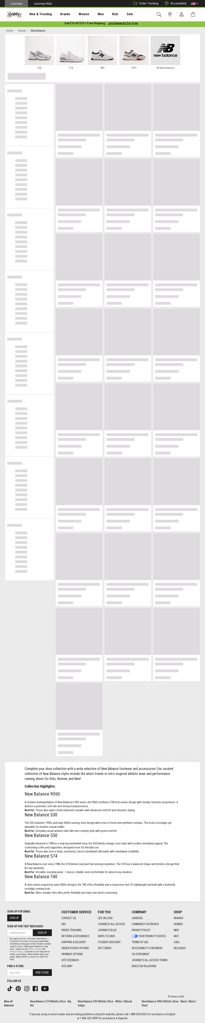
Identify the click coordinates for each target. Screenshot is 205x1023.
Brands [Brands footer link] (178, 918)
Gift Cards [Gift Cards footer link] (105, 948)
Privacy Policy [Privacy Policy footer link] (141, 930)
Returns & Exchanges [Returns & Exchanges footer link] (75, 936)
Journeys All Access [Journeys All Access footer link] (111, 924)
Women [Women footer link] (178, 924)
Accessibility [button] (175, 3)
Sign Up (14, 917)
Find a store (15, 966)
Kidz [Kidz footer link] (176, 936)
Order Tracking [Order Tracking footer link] (71, 930)
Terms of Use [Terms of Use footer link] (140, 942)
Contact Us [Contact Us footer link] (68, 918)
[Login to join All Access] (84, 24)
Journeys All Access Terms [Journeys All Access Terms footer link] (150, 960)
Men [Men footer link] (176, 930)
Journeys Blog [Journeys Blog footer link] (107, 930)
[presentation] (37, 14)
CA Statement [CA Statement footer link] (140, 954)
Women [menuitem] (75, 14)
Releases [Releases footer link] (180, 948)
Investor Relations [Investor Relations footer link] (144, 966)
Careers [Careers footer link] (137, 918)
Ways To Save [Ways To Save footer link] (106, 936)
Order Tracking (144, 3)
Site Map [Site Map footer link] (66, 966)
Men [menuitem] (90, 14)
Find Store (42, 972)
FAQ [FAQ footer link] (63, 924)
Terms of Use (34, 949)
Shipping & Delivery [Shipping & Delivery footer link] (73, 942)
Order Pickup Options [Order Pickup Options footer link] (75, 948)
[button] (194, 3)
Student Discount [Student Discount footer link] (109, 942)
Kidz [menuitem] (103, 14)
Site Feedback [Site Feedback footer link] (70, 960)
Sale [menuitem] (116, 14)
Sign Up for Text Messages (25, 926)
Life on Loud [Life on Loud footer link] (105, 918)
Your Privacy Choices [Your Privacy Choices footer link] (149, 936)
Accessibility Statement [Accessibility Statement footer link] (147, 948)
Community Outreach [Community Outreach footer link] (145, 924)
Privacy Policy (16, 951)
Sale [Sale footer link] (177, 942)
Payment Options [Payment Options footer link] (72, 954)
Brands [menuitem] (59, 14)
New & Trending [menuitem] (36, 14)
